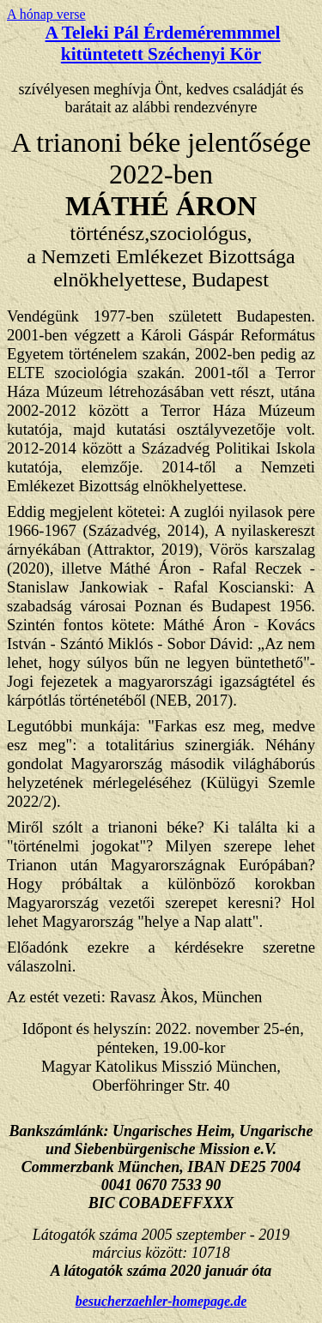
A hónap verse (46, 14)
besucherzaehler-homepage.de (161, 1301)
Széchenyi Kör (204, 54)
